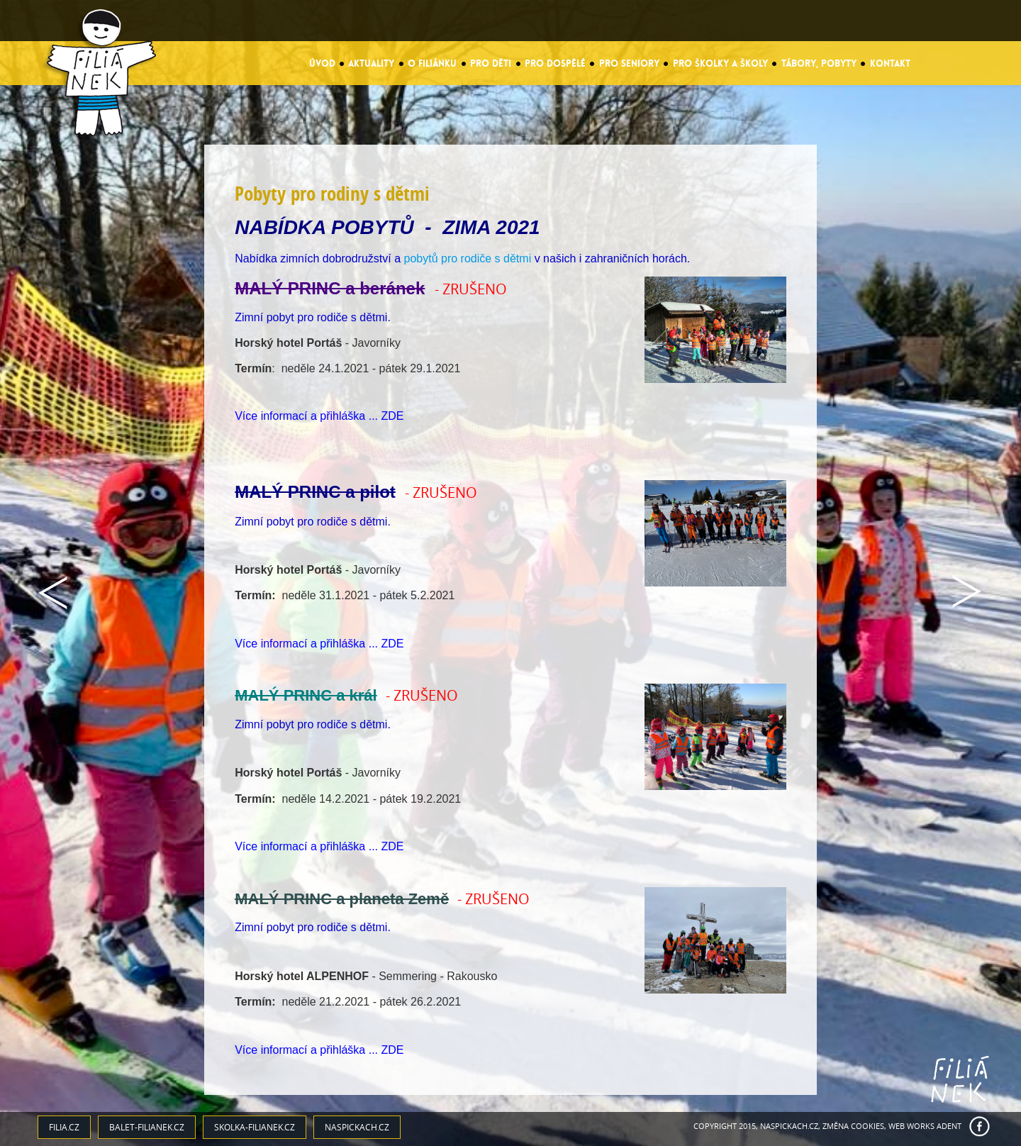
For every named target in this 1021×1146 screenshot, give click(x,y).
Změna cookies (853, 1125)
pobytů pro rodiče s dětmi (468, 258)
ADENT (949, 1125)
